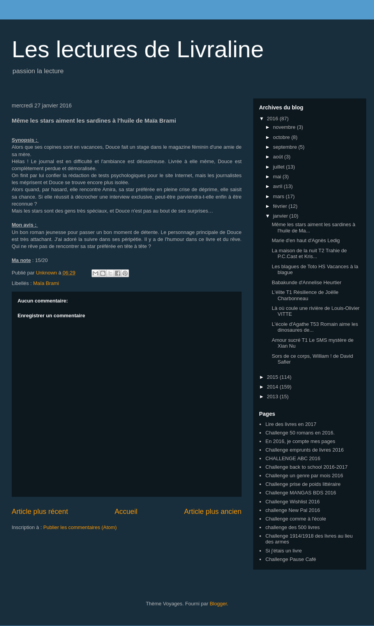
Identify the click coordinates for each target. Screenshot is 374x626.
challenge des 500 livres (292, 527)
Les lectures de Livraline (138, 49)
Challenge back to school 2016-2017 (306, 467)
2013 (273, 396)
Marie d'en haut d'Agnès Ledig (306, 240)
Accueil (126, 511)
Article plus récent (40, 511)
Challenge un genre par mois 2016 (304, 475)
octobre (282, 137)
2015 (273, 377)
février (281, 206)
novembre (285, 127)
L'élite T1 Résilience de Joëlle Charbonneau (305, 295)
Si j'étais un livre (283, 551)
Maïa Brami (46, 283)
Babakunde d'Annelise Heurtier (306, 282)
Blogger (218, 604)
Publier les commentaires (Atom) (80, 527)
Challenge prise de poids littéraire (302, 484)
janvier (281, 216)
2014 (273, 387)
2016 (273, 118)
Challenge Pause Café (290, 559)
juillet (279, 167)
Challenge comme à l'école (295, 519)
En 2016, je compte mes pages (300, 441)
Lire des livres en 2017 (290, 424)
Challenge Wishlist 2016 (292, 502)
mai (278, 176)
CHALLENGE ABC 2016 (292, 458)
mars (279, 196)
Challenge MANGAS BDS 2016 (300, 493)
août (278, 157)
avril (278, 186)
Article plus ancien (213, 511)
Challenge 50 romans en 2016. (300, 433)
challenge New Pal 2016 (292, 510)
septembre (285, 147)
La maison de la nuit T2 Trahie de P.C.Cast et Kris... (309, 254)
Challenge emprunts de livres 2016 (304, 450)
